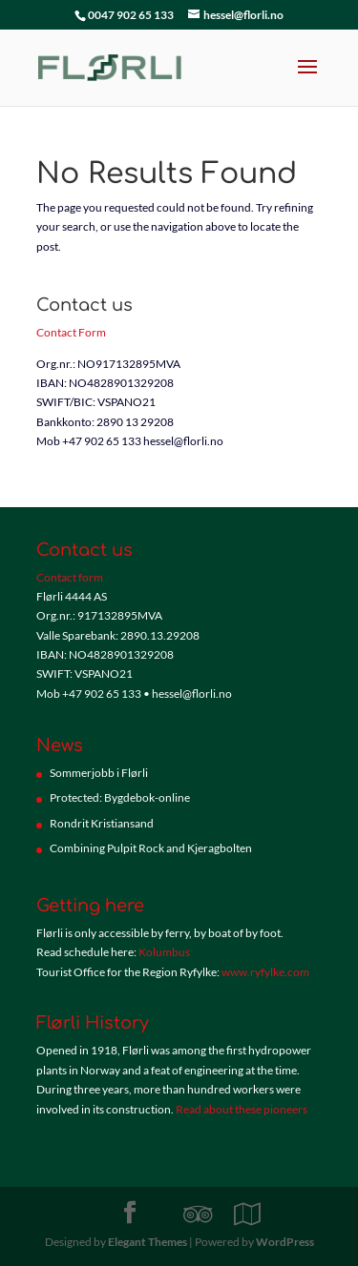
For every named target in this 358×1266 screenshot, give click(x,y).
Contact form (69, 577)
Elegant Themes (147, 1242)
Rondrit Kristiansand (102, 823)
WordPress (285, 1242)
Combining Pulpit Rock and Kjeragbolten (151, 848)
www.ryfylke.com (265, 972)
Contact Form (71, 332)
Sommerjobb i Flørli (99, 773)
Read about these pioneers (241, 1109)
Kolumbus (164, 952)
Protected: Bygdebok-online (120, 797)
